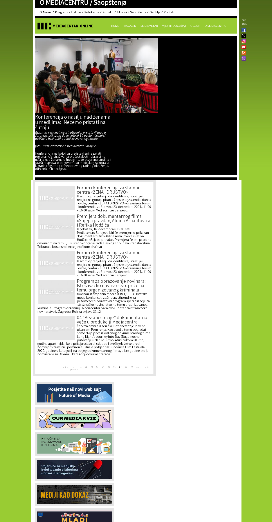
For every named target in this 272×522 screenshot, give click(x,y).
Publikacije (91, 12)
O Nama (46, 12)
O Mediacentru (215, 26)
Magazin (130, 26)
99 (132, 367)
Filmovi (122, 12)
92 (92, 367)
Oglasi (195, 26)
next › (138, 367)
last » (147, 367)
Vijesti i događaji (174, 26)
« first (65, 367)
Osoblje (155, 12)
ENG (244, 23)
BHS (244, 20)
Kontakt (169, 12)
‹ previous (74, 368)
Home (115, 26)
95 (109, 367)
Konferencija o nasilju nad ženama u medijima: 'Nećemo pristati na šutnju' (72, 123)
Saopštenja (138, 12)
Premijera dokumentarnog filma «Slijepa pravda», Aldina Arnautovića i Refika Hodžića (113, 221)
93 (97, 367)
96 (114, 367)
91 (86, 367)
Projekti (108, 12)
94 (103, 367)
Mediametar (149, 26)
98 (126, 367)
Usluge (76, 12)
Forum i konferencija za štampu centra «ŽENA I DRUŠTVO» (109, 190)
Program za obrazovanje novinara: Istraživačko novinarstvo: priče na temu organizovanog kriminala (111, 286)
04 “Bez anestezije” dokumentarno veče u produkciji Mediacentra (112, 320)
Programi (61, 12)
